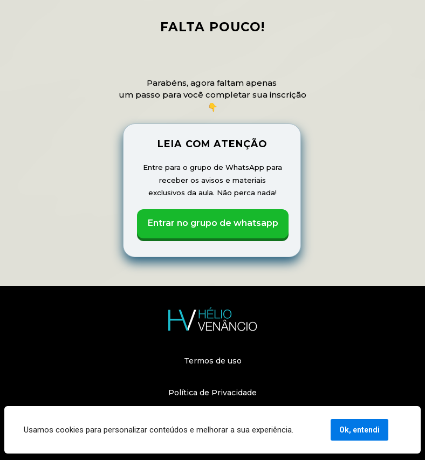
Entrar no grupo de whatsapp (212, 223)
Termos (199, 361)
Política (182, 392)
